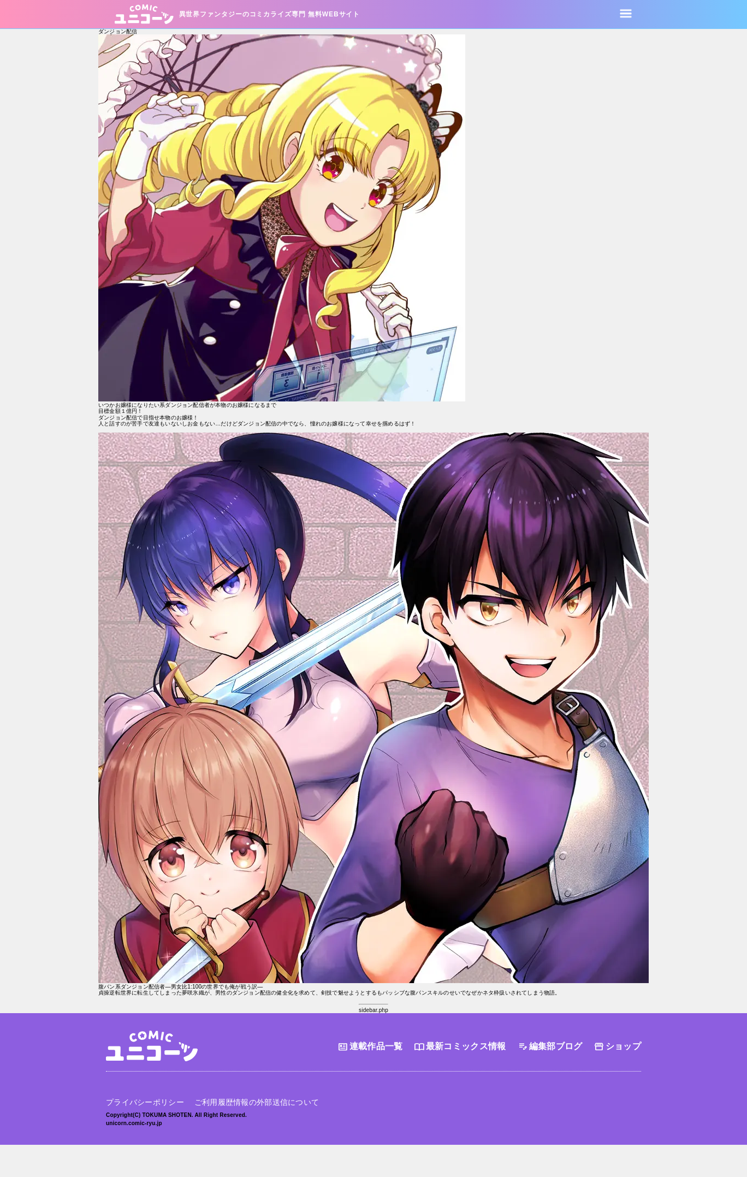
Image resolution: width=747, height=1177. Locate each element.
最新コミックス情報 (460, 1047)
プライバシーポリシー (145, 1101)
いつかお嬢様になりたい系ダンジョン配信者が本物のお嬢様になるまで (187, 405)
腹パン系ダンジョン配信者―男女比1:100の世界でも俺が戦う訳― (180, 987)
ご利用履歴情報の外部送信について (256, 1101)
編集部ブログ (550, 1047)
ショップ (617, 1047)
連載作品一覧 (370, 1047)
